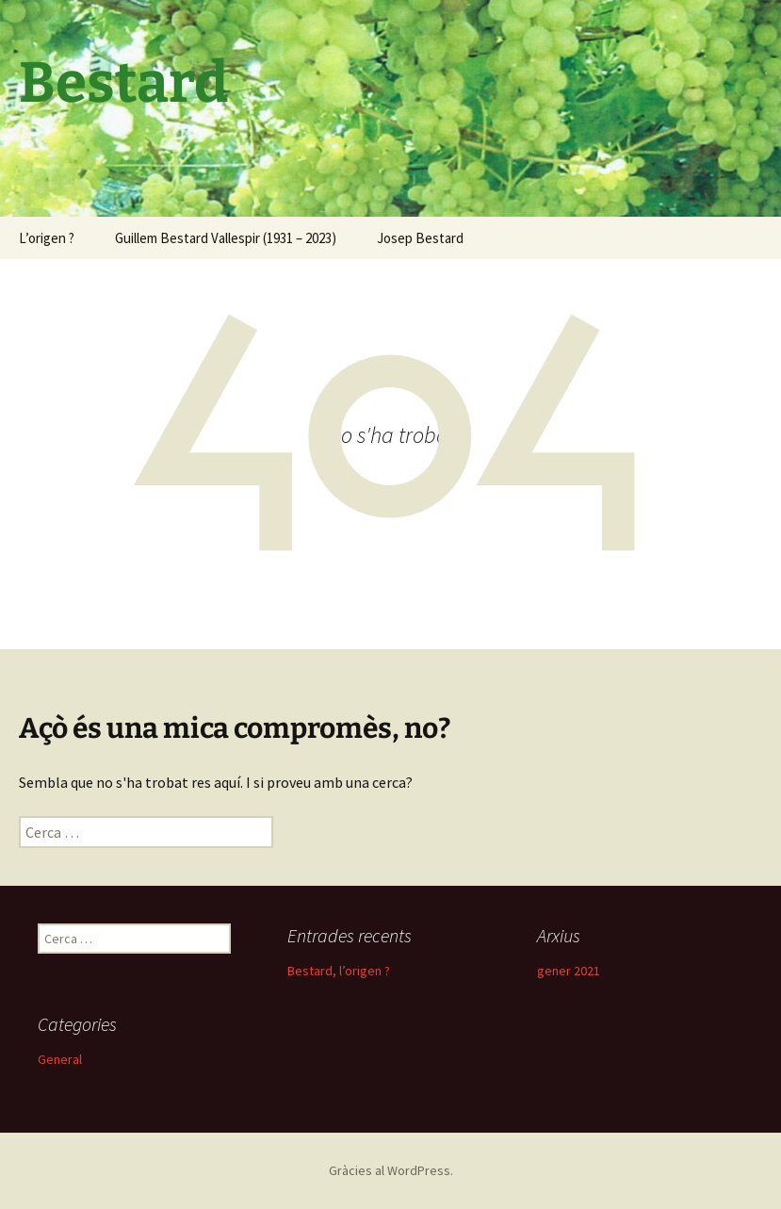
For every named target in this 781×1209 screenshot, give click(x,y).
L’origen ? (46, 238)
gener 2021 (568, 970)
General (60, 1059)
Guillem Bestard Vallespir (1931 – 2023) (225, 238)
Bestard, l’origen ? (338, 970)
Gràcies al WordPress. (391, 1170)
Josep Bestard (420, 238)
